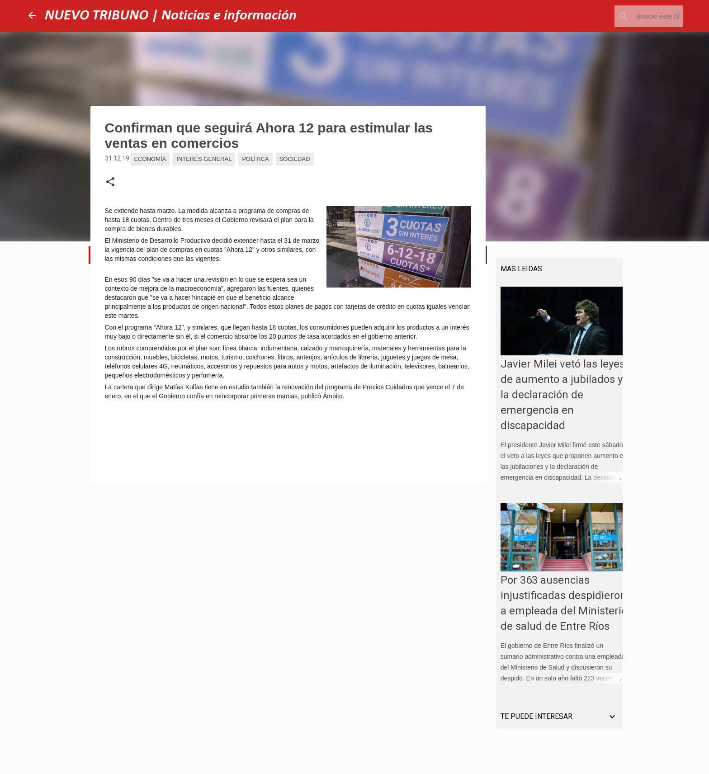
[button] (110, 182)
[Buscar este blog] (635, 16)
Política (255, 159)
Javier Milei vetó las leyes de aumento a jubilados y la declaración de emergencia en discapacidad (558, 399)
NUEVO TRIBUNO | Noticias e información (171, 16)
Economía (150, 159)
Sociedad (294, 159)
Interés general (204, 159)
